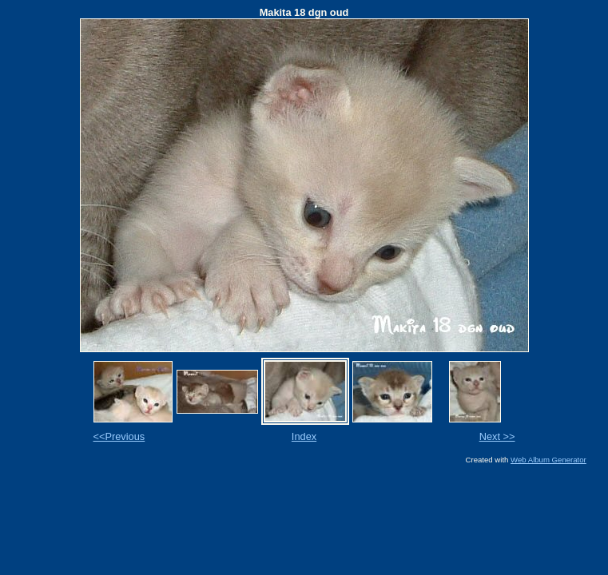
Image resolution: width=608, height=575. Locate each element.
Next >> (497, 436)
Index (304, 436)
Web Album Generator (548, 459)
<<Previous (119, 436)
